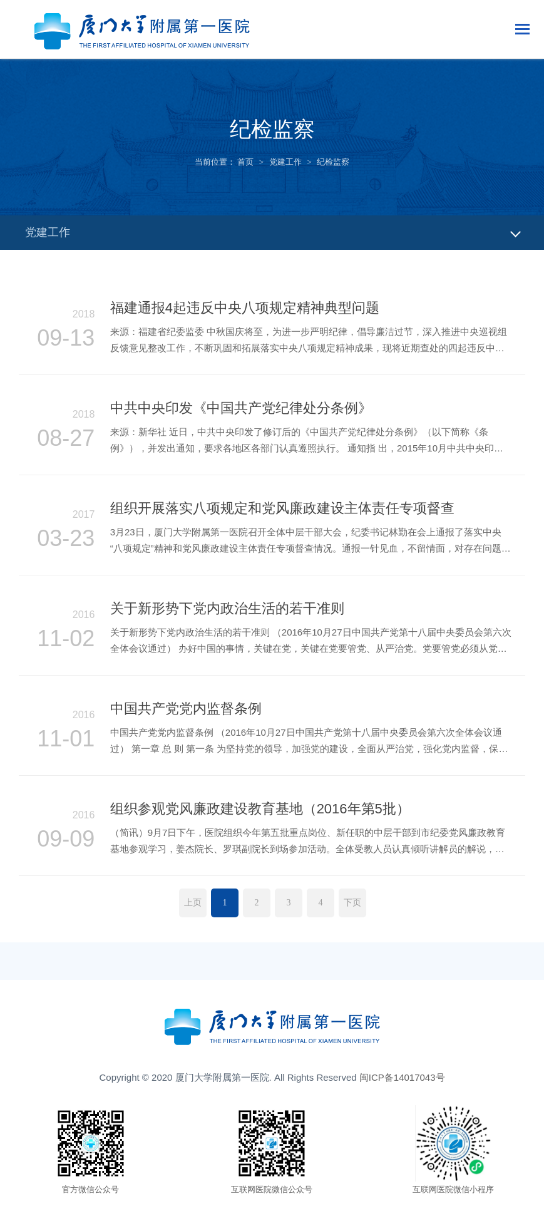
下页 (352, 902)
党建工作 (285, 162)
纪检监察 (333, 162)
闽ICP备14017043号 (402, 1077)
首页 (245, 162)
